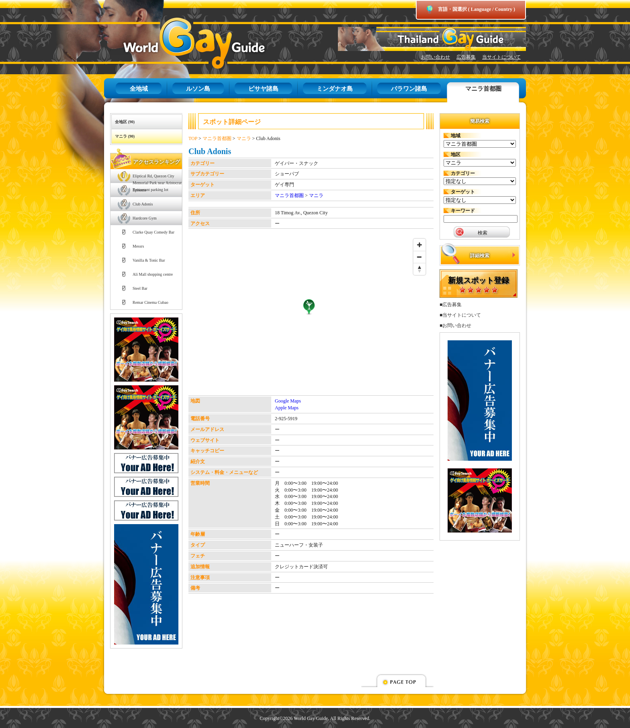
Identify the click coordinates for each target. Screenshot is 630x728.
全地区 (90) (125, 122)
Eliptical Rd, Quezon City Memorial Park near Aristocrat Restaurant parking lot (157, 178)
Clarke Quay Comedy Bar (153, 232)
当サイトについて (501, 57)
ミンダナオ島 (335, 88)
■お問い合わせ (455, 325)
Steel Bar (140, 288)
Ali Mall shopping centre (153, 274)
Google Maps (288, 401)
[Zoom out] (419, 257)
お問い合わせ (435, 57)
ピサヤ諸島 (263, 88)
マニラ (244, 138)
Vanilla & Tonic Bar (149, 260)
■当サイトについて (460, 315)
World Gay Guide (182, 43)
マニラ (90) (125, 136)
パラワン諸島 (409, 88)
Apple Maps (287, 408)
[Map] (309, 315)
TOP (192, 138)
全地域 (139, 88)
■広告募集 (451, 304)
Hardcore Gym (145, 218)
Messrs (138, 246)
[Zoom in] (419, 245)
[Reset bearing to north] (419, 269)
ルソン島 (198, 88)
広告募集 (466, 57)
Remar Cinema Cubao (150, 302)
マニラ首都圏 (483, 88)
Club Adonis (143, 204)
